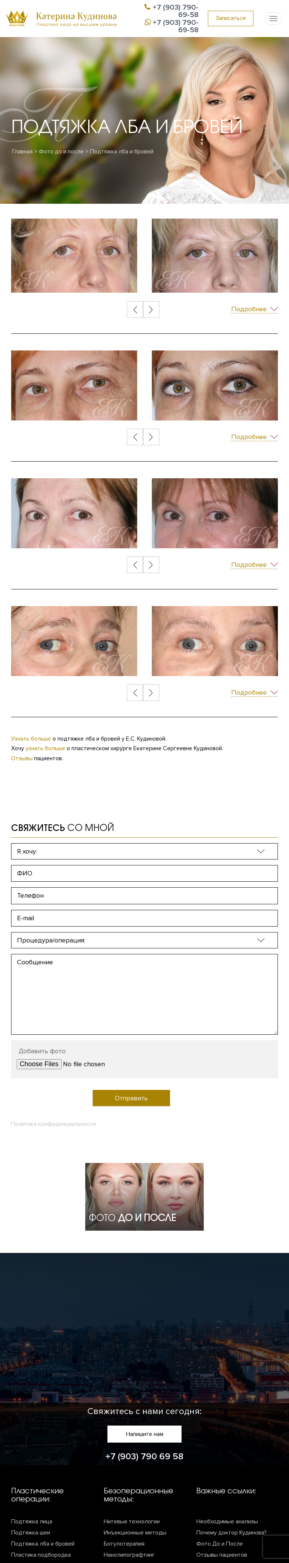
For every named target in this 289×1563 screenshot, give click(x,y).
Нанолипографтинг (129, 1555)
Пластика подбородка (41, 1555)
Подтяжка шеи (30, 1532)
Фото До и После (219, 1543)
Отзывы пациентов (221, 1555)
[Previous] (135, 309)
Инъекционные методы (135, 1532)
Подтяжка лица (31, 1521)
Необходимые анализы (227, 1521)
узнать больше (45, 748)
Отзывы (22, 758)
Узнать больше (31, 738)
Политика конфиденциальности (53, 1124)
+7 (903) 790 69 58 (144, 1456)
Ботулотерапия (124, 1543)
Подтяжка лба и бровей (42, 1543)
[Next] (151, 309)
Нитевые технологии (132, 1521)
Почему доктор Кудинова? (231, 1532)
